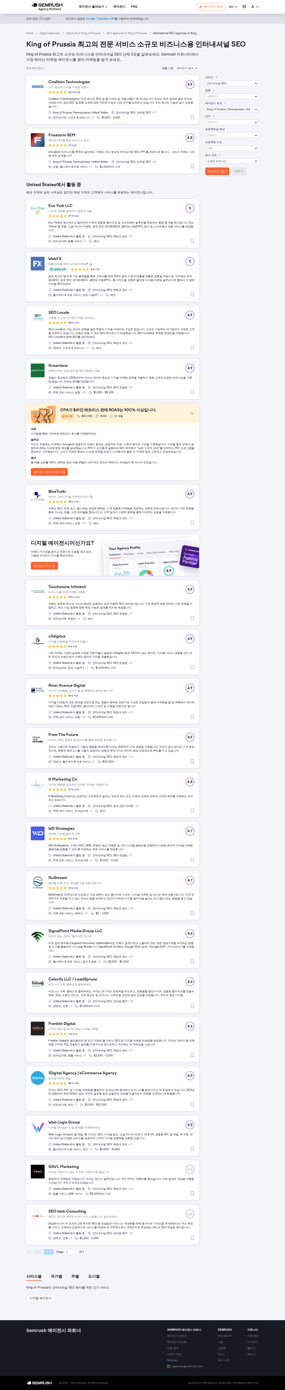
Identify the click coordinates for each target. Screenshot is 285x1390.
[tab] (34, 1277)
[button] (233, 7)
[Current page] (71, 1251)
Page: (60, 1251)
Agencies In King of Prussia (83, 33)
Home (30, 33)
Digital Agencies (50, 33)
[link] (119, 7)
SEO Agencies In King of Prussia (127, 33)
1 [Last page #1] (83, 1251)
